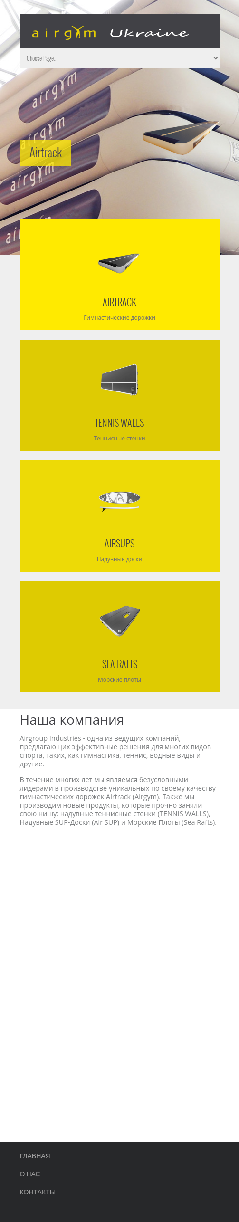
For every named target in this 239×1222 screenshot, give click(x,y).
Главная (35, 1155)
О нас (30, 1173)
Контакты (38, 1191)
